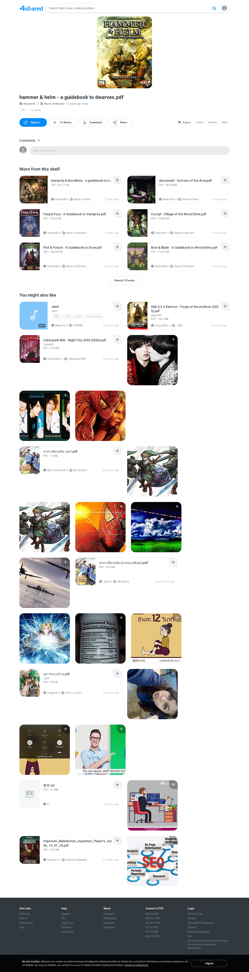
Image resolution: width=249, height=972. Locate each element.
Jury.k (104, 581)
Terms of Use (195, 913)
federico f (50, 859)
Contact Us (67, 931)
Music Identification (198, 931)
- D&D (177, 325)
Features (66, 927)
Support (66, 913)
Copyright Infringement (201, 922)
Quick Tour (67, 922)
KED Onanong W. (54, 470)
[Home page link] (31, 8)
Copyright (108, 922)
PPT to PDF (152, 931)
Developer (109, 927)
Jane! (56, 316)
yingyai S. (50, 692)
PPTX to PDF (153, 918)
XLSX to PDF (153, 936)
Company (108, 913)
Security (192, 927)
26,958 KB (36, 110)
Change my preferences (136, 965)
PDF (24, 110)
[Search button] (214, 8)
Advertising (109, 918)
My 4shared (78, 470)
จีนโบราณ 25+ (71, 692)
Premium (24, 913)
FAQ (63, 918)
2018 (67, 316)
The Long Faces (94, 316)
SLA (190, 936)
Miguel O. (58, 325)
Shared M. (27, 103)
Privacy (192, 918)
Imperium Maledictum (75, 859)
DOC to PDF (152, 913)
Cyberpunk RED (75, 358)
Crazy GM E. (160, 325)
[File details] (34, 189)
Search (23, 918)
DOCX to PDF (153, 922)
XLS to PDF (152, 927)
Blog (21, 927)
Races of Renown (52, 103)
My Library (121, 581)
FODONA (76, 325)
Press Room (26, 922)
